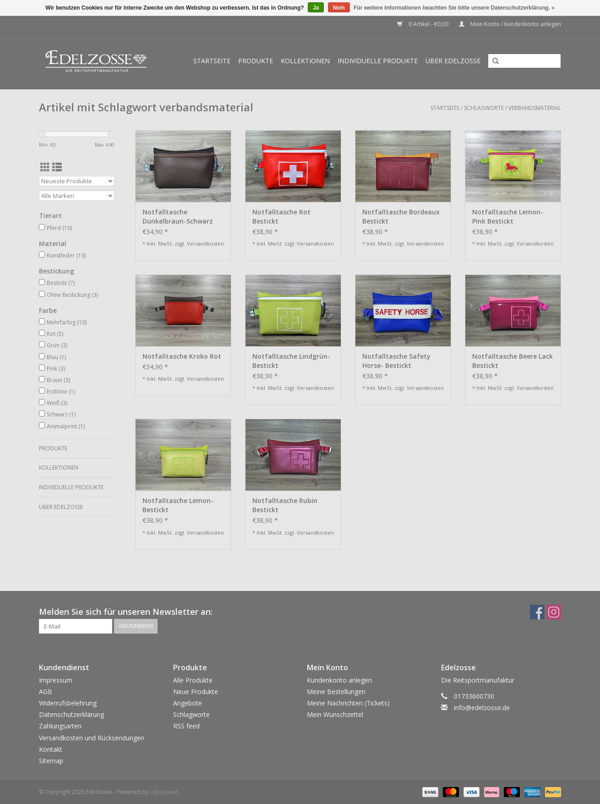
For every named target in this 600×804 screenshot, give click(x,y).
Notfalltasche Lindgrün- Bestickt (291, 361)
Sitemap (51, 760)
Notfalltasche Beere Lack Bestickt (512, 361)
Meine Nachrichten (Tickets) (348, 703)
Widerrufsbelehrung (68, 703)
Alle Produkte (193, 680)
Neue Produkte (195, 691)
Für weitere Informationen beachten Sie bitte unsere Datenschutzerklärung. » (454, 8)
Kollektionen (305, 60)
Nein (339, 8)
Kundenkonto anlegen (339, 680)
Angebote (187, 703)
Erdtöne (61, 391)
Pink (56, 368)
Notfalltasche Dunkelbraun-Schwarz (177, 216)
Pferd (59, 228)
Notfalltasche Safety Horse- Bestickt (396, 361)
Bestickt (61, 283)
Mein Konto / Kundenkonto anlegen (510, 24)
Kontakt (50, 749)
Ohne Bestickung (72, 295)
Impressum (55, 680)
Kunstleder (66, 255)
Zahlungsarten (60, 726)
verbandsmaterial (534, 108)
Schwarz (61, 414)
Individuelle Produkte (378, 60)
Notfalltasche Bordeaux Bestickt (401, 216)
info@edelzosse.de (482, 707)
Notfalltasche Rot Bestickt (281, 216)
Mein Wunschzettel (335, 714)
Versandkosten (205, 243)
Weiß (57, 403)
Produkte (255, 60)
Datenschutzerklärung (71, 714)
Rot (55, 334)
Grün (57, 345)
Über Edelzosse (452, 60)
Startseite (211, 60)
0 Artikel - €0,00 (423, 24)
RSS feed (186, 726)
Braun (58, 380)
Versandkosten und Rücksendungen (91, 737)
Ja (316, 8)
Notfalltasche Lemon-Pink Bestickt (507, 216)
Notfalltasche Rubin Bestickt (284, 505)
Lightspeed (163, 792)
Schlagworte (484, 108)
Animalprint (66, 426)
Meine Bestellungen (336, 691)
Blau (56, 357)
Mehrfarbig (67, 322)
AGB (45, 691)
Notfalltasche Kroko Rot (181, 356)
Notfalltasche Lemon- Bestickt (177, 505)
